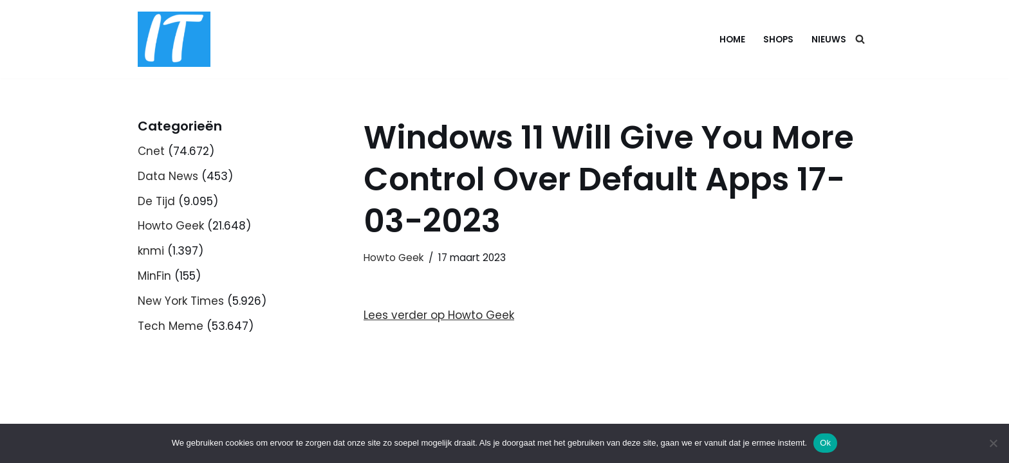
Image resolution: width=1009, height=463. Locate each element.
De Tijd (156, 201)
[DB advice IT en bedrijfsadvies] (174, 39)
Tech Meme (170, 326)
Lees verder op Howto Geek (439, 315)
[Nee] (992, 443)
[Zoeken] (860, 39)
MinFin (154, 276)
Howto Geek (171, 225)
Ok (825, 443)
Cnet (151, 151)
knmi (151, 251)
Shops (778, 39)
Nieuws (828, 39)
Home (732, 39)
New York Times (181, 301)
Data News (168, 176)
